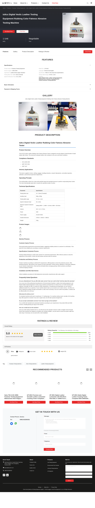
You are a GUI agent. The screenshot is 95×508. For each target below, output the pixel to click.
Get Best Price (9, 31)
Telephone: (47, 441)
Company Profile (33, 462)
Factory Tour (32, 465)
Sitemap (39, 487)
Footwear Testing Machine (15, 363)
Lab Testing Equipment (52, 462)
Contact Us (32, 470)
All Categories (50, 471)
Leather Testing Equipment (47, 363)
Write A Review (38, 334)
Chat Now (22, 31)
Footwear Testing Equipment (18, 8)
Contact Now (49, 449)
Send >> (69, 480)
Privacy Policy (54, 487)
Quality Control (32, 467)
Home (4, 8)
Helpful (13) (63, 351)
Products (9, 8)
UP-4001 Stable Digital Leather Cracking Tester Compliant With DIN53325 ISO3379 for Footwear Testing (80, 398)
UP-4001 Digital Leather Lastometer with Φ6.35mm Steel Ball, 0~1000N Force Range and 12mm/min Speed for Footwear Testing (58, 398)
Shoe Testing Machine (31, 363)
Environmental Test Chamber (53, 465)
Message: (46, 416)
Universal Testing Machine (53, 468)
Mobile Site (46, 487)
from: (45, 433)
